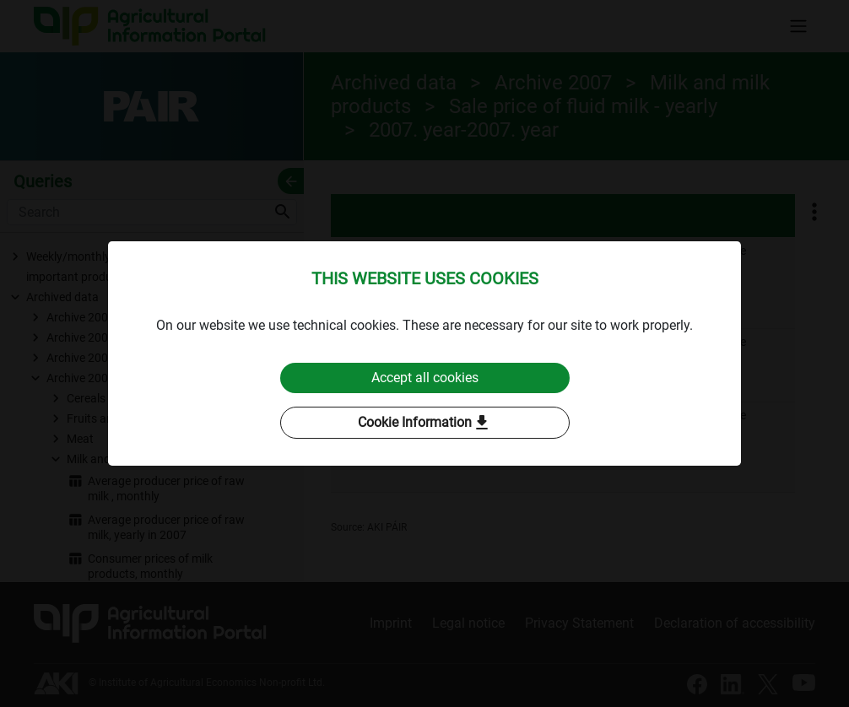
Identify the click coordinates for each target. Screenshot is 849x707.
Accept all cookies (425, 378)
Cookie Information (425, 423)
